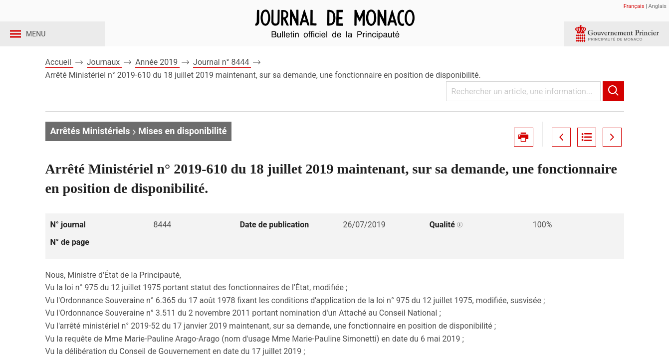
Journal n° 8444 (222, 79)
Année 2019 (157, 79)
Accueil (59, 79)
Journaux (104, 79)
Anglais (658, 6)
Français (634, 6)
